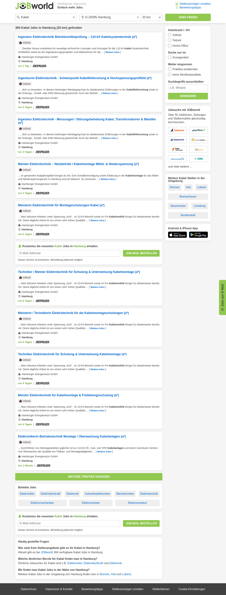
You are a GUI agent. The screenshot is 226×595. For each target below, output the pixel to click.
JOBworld (47, 552)
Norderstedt (188, 215)
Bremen (105, 574)
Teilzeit (177, 40)
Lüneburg (200, 205)
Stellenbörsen (161, 589)
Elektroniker (27, 493)
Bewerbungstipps (190, 7)
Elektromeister (91, 502)
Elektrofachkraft (50, 493)
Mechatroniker (125, 493)
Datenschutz (28, 589)
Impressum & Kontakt (59, 589)
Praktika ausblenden (185, 69)
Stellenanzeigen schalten (195, 3)
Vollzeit (177, 35)
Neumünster (178, 205)
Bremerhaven (188, 196)
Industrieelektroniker (97, 493)
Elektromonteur (137, 502)
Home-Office (180, 45)
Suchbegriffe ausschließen (186, 81)
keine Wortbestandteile (187, 74)
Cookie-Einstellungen (192, 589)
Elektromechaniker (42, 502)
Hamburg (49, 27)
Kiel (113, 574)
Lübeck (126, 574)
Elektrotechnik (149, 493)
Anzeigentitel (181, 57)
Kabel (25, 27)
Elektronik (72, 493)
